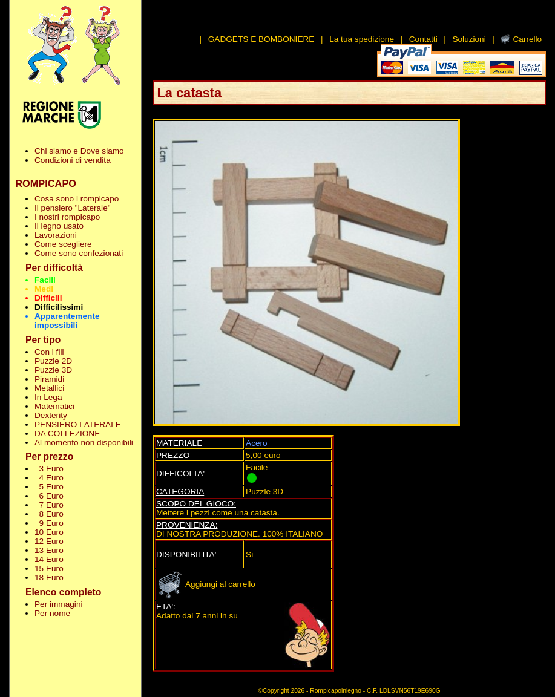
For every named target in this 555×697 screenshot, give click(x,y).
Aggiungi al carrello (205, 584)
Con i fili (49, 351)
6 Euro (49, 495)
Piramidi (49, 379)
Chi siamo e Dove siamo (79, 150)
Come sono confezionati (78, 253)
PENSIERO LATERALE (77, 424)
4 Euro (49, 477)
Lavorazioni (55, 235)
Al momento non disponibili (83, 442)
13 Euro (49, 550)
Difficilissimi (58, 307)
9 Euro (49, 523)
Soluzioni (468, 39)
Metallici (49, 388)
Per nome (52, 613)
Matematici (54, 406)
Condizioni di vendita (72, 160)
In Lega (48, 397)
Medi (43, 288)
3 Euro (49, 468)
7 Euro (49, 504)
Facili (45, 279)
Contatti (423, 39)
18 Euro (49, 577)
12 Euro (49, 541)
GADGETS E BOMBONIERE (261, 39)
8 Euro (49, 514)
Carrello (527, 39)
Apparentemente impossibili (67, 321)
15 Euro (49, 568)
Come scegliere (63, 244)
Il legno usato (59, 226)
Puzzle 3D (53, 370)
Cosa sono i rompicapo (76, 198)
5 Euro (49, 486)
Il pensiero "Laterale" (72, 207)
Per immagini (58, 604)
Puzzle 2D (53, 360)
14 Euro (49, 559)
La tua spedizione (361, 39)
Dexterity (50, 415)
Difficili (48, 298)
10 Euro (49, 532)
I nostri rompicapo (67, 216)
